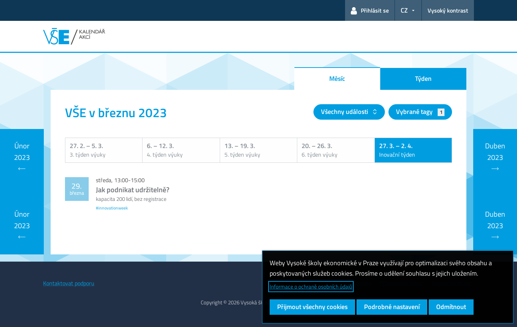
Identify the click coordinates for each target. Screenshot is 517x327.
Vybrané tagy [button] (420, 111)
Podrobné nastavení (392, 307)
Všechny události (345, 111)
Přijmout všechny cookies (312, 307)
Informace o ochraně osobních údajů (311, 286)
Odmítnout (451, 307)
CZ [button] (404, 10)
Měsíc (337, 78)
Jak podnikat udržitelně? (132, 189)
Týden (423, 78)
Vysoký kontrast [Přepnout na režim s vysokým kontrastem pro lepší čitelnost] (448, 10)
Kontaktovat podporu (68, 283)
